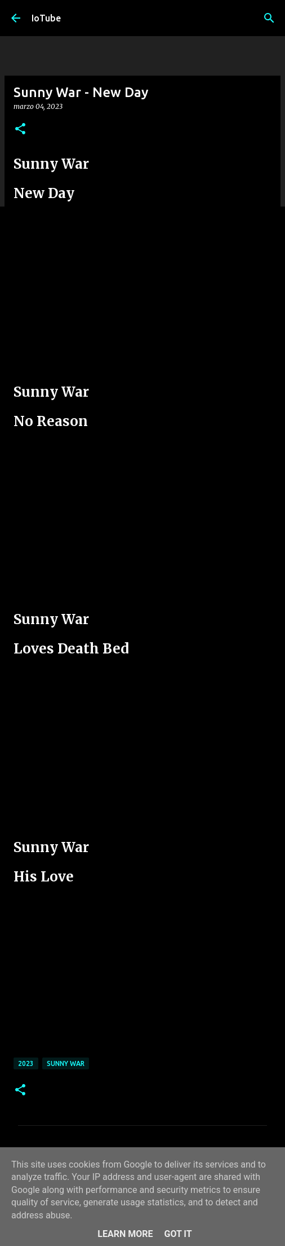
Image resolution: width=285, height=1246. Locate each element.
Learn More (125, 1234)
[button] (20, 129)
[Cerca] (269, 18)
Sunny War (65, 1063)
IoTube (46, 18)
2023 (26, 1063)
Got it (178, 1234)
